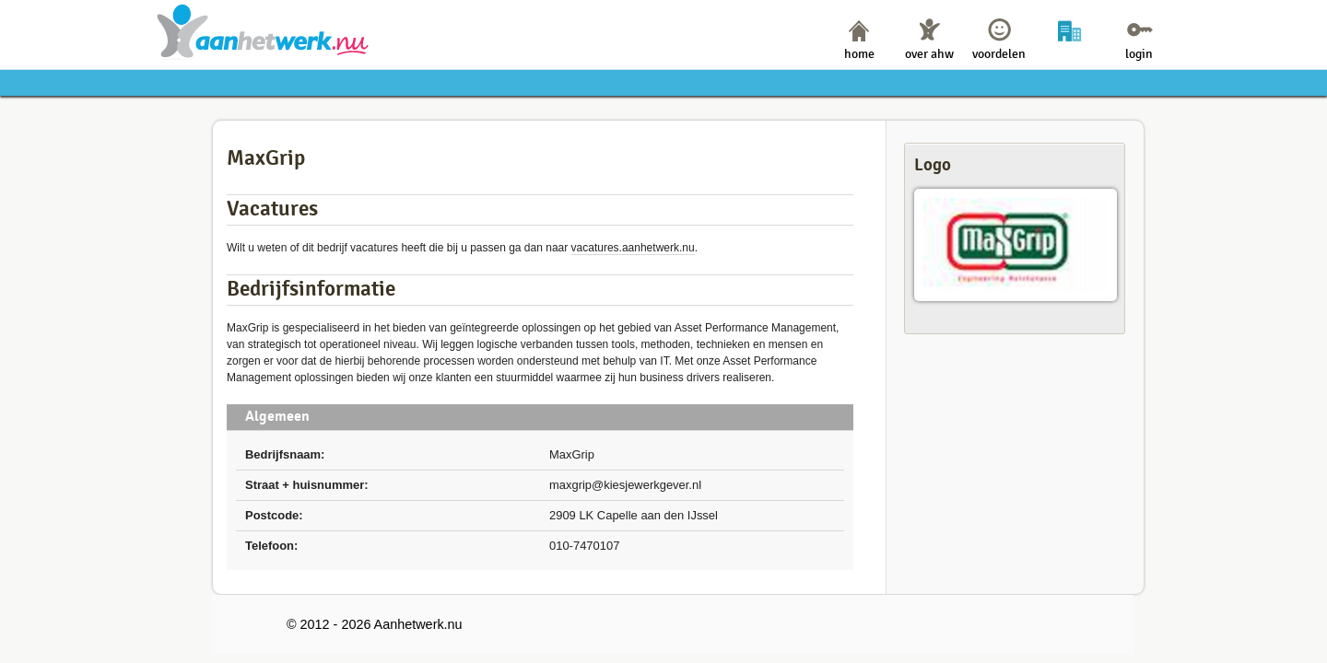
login (1139, 54)
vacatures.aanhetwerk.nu (633, 247)
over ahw (929, 54)
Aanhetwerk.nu (263, 31)
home (859, 54)
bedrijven (1069, 54)
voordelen (999, 54)
